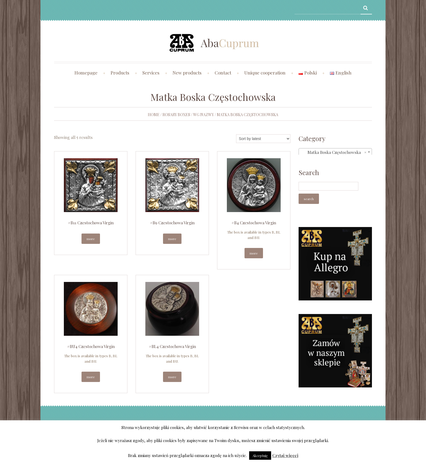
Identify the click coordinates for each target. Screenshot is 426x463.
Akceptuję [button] (260, 455)
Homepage (86, 73)
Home (153, 114)
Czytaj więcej (285, 455)
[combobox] (335, 152)
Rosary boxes (176, 114)
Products (120, 73)
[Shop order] (263, 138)
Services (150, 73)
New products (187, 73)
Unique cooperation (265, 73)
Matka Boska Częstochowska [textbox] (333, 152)
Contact (223, 73)
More (91, 239)
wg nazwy (203, 114)
